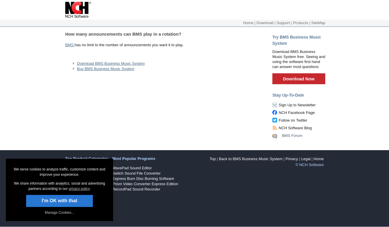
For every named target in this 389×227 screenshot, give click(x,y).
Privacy (292, 159)
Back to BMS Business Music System (250, 159)
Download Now (299, 78)
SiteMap (318, 23)
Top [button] (212, 159)
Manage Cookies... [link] (59, 213)
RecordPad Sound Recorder (136, 189)
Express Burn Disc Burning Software (143, 178)
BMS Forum (292, 135)
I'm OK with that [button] (59, 200)
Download (265, 23)
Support (283, 23)
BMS (70, 45)
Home (248, 23)
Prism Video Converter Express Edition (145, 184)
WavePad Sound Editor (132, 168)
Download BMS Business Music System (111, 63)
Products (300, 23)
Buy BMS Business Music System (105, 69)
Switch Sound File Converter (136, 173)
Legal (306, 159)
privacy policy (79, 189)
